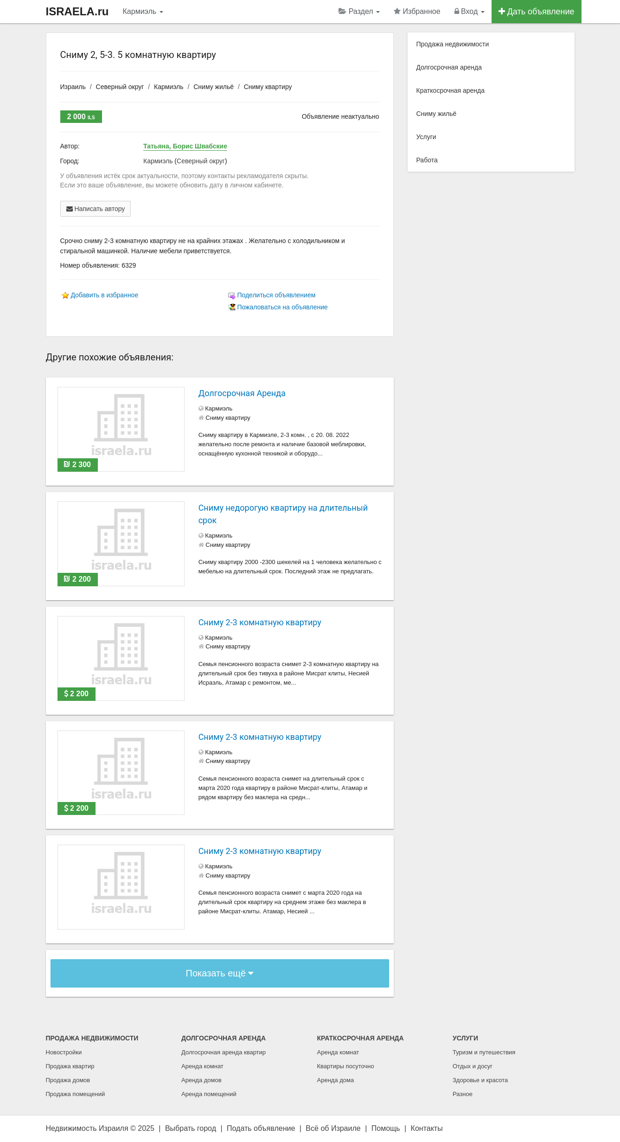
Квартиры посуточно (345, 1066)
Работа (427, 160)
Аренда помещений (208, 1094)
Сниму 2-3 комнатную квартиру (259, 622)
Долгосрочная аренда (449, 67)
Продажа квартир (70, 1066)
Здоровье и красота (480, 1080)
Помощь (385, 1128)
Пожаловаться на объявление (282, 307)
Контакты (427, 1128)
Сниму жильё (213, 86)
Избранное (417, 11)
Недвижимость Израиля (87, 1128)
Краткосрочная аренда (450, 90)
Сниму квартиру (268, 86)
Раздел (359, 11)
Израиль (73, 86)
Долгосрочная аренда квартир (223, 1052)
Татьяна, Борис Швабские (185, 146)
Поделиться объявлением (276, 295)
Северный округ (120, 86)
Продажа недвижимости (452, 44)
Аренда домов (201, 1080)
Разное (463, 1094)
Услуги (426, 137)
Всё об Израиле (333, 1128)
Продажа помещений (75, 1094)
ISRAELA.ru (77, 11)
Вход (469, 11)
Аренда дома (335, 1080)
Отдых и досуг (472, 1066)
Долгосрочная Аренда (242, 393)
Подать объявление (261, 1128)
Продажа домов (68, 1080)
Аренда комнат (202, 1066)
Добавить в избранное (104, 295)
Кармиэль (143, 11)
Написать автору (95, 208)
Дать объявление (537, 11)
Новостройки (64, 1052)
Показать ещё (220, 973)
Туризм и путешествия (484, 1052)
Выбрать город (190, 1128)
